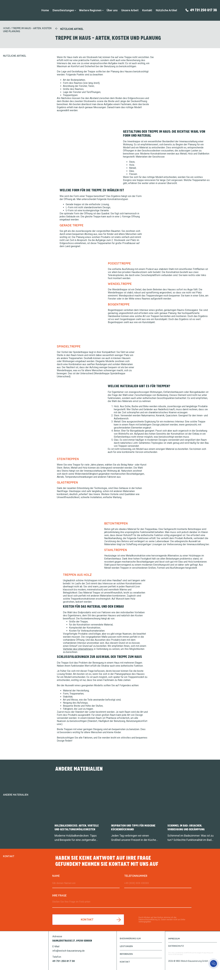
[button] (69, 29)
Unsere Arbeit (130, 10)
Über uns (112, 10)
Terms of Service (173, 954)
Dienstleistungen (63, 10)
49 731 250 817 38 (203, 10)
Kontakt (147, 10)
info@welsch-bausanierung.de (68, 950)
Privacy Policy (206, 952)
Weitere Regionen (90, 10)
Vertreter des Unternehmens (78, 649)
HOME (6, 28)
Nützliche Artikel (166, 10)
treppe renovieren (146, 180)
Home (45, 10)
